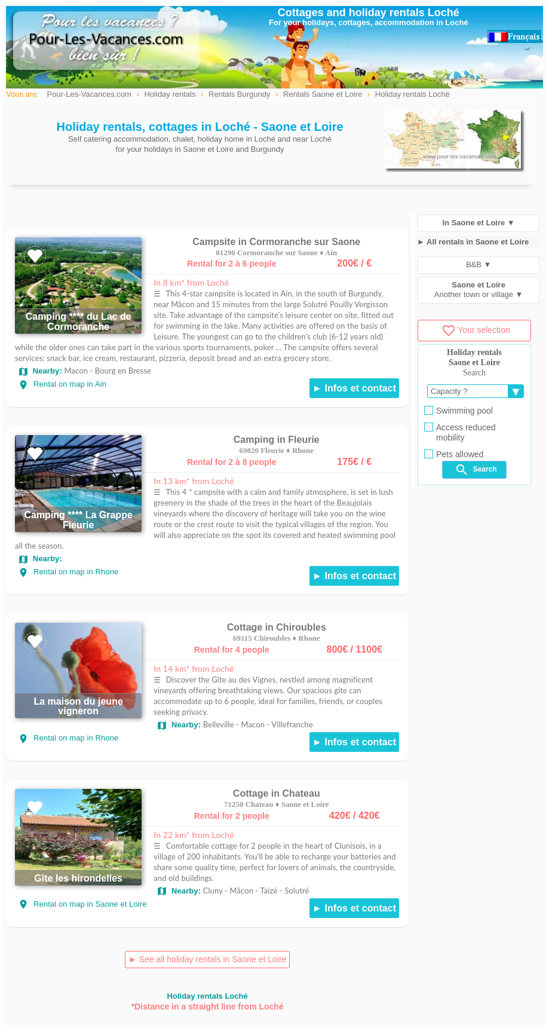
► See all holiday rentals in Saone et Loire (207, 959)
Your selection (475, 330)
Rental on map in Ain (62, 384)
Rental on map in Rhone (68, 571)
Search (475, 470)
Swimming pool (458, 410)
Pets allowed (453, 454)
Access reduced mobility (460, 432)
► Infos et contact (354, 388)
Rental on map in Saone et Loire (82, 904)
